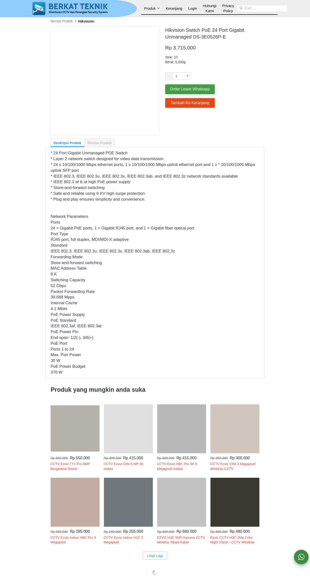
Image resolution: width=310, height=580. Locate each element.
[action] (301, 557)
